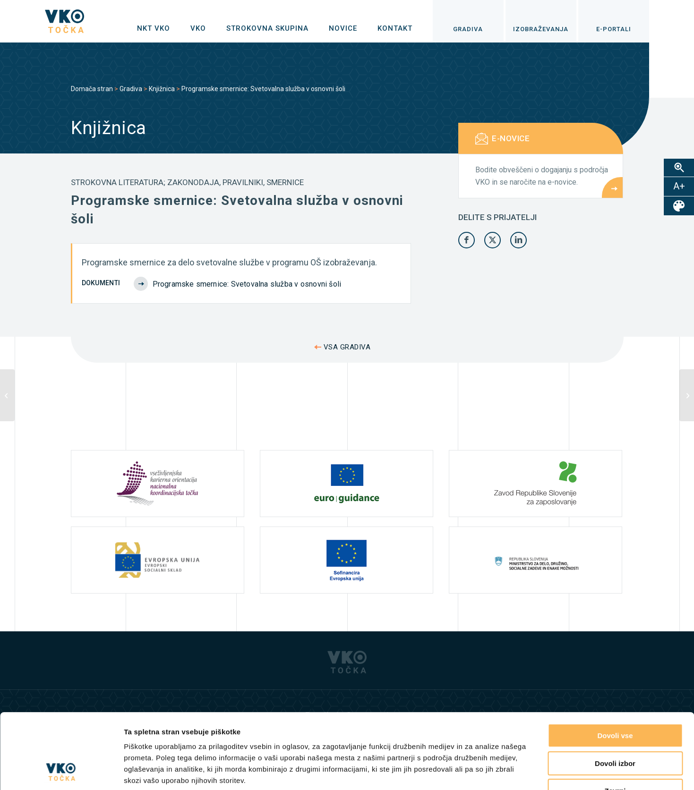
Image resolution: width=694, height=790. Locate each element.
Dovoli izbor (615, 693)
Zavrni (614, 720)
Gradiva (131, 89)
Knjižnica (162, 89)
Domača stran (92, 89)
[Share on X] (492, 240)
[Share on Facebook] (466, 240)
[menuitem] (154, 28)
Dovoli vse (615, 665)
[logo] (64, 21)
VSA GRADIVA (347, 347)
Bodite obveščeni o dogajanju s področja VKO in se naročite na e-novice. (541, 176)
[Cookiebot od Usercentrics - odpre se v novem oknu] (61, 772)
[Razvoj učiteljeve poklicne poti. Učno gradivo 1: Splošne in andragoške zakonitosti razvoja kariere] (686, 395)
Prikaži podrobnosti (490, 771)
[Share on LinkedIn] (518, 240)
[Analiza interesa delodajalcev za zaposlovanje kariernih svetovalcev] (7, 395)
